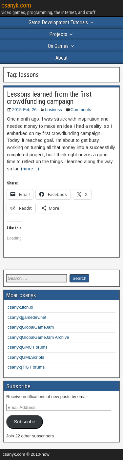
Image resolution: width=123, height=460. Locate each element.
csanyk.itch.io (20, 307)
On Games (58, 46)
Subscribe (24, 421)
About (61, 58)
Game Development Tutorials (58, 22)
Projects (58, 34)
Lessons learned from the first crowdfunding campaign (49, 97)
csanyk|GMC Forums (28, 347)
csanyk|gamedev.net (27, 317)
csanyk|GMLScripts (26, 357)
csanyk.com (16, 5)
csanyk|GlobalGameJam (31, 327)
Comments (81, 109)
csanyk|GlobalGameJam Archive (38, 337)
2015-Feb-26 (24, 109)
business (53, 109)
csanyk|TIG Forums (26, 367)
